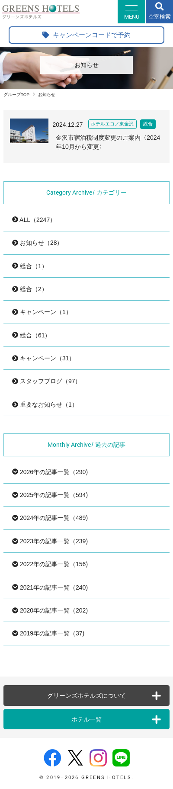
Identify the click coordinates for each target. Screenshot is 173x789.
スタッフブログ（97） (46, 381)
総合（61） (31, 335)
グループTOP (16, 94)
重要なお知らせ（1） (45, 404)
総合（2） (30, 288)
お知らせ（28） (37, 242)
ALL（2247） (34, 219)
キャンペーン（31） (43, 358)
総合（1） (30, 266)
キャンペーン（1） (42, 311)
